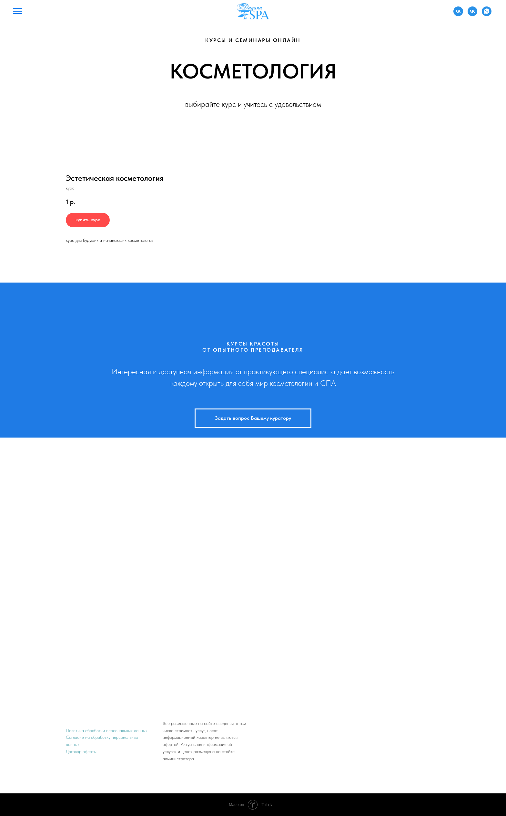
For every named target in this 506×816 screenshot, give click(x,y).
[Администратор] (458, 14)
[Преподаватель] (472, 14)
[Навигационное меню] (17, 11)
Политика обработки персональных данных (106, 730)
